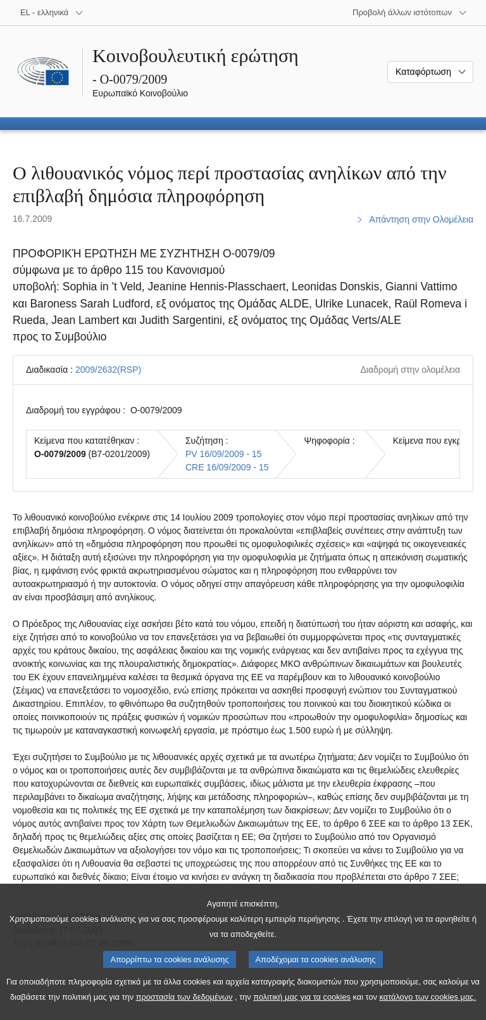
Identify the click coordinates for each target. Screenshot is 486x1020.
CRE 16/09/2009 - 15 (227, 467)
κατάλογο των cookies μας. (428, 1011)
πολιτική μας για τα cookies (302, 1011)
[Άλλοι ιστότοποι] (409, 12)
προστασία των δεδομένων (184, 1011)
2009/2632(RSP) (108, 370)
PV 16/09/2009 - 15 (223, 454)
